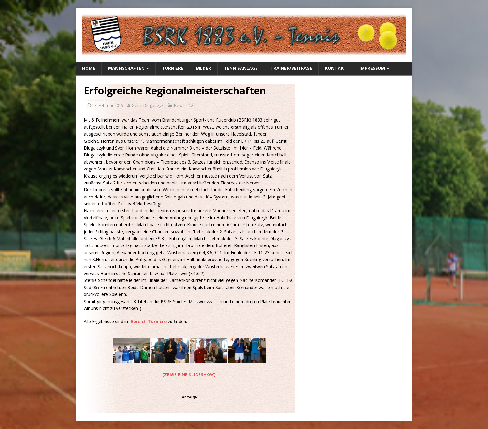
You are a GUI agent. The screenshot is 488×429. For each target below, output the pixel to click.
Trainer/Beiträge (291, 68)
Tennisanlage (241, 68)
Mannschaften (126, 68)
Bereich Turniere (149, 321)
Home (88, 68)
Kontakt (336, 68)
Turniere (172, 68)
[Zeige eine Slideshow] (189, 374)
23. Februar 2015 (107, 105)
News (179, 105)
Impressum (372, 68)
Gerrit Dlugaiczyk (148, 105)
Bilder (203, 68)
